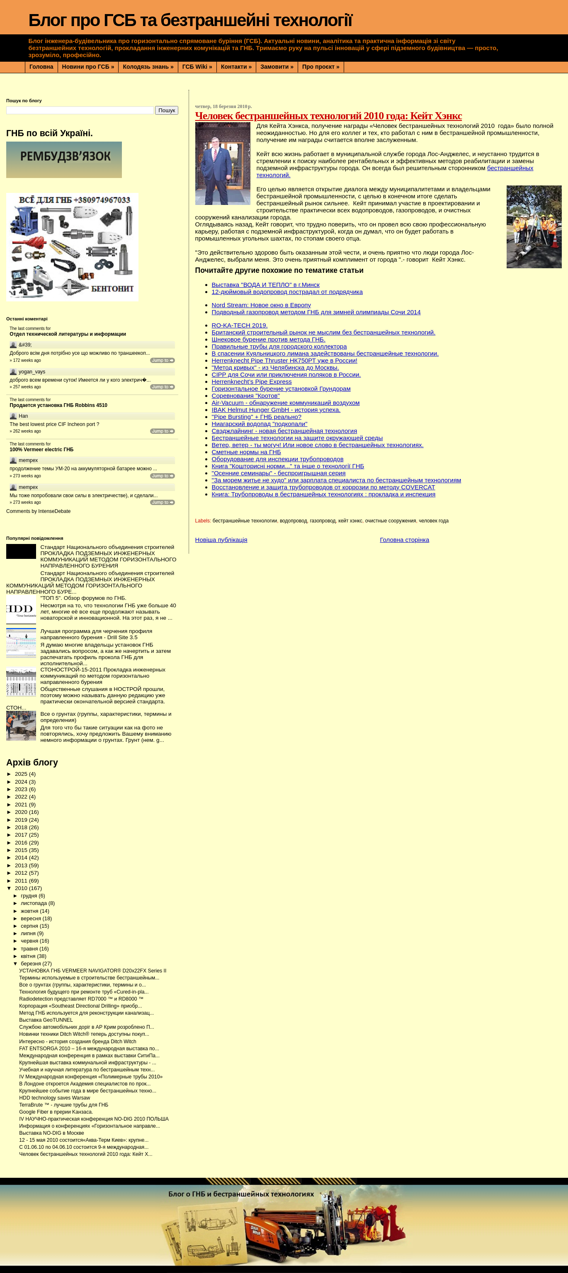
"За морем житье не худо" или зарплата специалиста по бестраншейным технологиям (336, 480)
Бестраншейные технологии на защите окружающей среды (297, 437)
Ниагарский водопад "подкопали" (260, 423)
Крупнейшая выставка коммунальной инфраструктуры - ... (87, 1063)
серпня (30, 926)
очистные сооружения (390, 521)
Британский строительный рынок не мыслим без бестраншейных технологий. (324, 332)
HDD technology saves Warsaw (54, 1098)
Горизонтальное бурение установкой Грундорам (281, 388)
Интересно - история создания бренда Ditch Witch (77, 1041)
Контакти (236, 66)
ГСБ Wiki (197, 66)
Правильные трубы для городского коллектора (279, 346)
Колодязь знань (148, 66)
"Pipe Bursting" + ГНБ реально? (257, 416)
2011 (22, 881)
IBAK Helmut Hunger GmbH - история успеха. (276, 409)
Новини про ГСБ (88, 66)
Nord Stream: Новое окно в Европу (261, 304)
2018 (22, 827)
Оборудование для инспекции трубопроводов (278, 458)
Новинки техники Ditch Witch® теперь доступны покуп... (84, 1034)
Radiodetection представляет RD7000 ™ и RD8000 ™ (81, 999)
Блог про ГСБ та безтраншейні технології (190, 20)
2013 (22, 865)
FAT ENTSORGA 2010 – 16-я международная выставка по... (89, 1049)
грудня (30, 896)
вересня (31, 918)
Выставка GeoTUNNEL (46, 1020)
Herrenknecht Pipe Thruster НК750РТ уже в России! (284, 360)
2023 (22, 789)
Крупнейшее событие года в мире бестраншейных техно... (87, 1091)
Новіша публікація (221, 539)
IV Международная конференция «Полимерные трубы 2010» (91, 1077)
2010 (22, 888)
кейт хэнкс (350, 521)
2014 (22, 857)
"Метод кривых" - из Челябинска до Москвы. (275, 367)
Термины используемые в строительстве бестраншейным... (89, 978)
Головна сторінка (404, 539)
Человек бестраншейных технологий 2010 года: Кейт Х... (85, 1154)
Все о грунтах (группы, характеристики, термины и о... (82, 985)
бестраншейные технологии (245, 521)
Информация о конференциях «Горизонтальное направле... (89, 1126)
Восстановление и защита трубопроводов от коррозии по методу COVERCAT (323, 487)
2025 (22, 774)
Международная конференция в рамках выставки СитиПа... (89, 1056)
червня (30, 941)
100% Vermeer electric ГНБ (41, 449)
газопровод (322, 521)
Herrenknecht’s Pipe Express (252, 381)
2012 (22, 873)
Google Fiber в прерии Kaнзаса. (56, 1112)
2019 (22, 820)
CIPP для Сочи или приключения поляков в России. (286, 374)
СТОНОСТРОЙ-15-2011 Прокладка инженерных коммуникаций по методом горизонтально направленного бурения (102, 676)
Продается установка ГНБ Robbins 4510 (58, 405)
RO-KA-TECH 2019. (240, 325)
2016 (22, 843)
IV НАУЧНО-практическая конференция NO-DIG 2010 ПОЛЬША (94, 1119)
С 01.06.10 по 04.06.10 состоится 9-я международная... (83, 1147)
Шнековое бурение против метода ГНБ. (269, 339)
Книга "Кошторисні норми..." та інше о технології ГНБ (288, 465)
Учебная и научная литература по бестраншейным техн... (87, 1070)
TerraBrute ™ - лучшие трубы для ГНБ (63, 1105)
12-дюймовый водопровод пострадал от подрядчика (287, 291)
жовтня (30, 911)
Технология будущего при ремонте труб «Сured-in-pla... (83, 992)
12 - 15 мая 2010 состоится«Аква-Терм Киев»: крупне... (83, 1140)
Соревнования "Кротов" (246, 395)
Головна (41, 66)
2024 (22, 782)
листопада (34, 903)
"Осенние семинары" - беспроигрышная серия (279, 472)
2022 (22, 797)
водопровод (293, 521)
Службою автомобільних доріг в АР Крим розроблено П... (86, 1027)
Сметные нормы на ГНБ (246, 451)
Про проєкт (321, 66)
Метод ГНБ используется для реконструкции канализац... (86, 1013)
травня (30, 949)
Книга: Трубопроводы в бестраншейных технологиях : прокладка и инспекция (324, 494)
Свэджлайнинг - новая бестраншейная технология (284, 430)
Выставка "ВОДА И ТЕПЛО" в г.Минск (266, 284)
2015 (22, 850)
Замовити (277, 66)
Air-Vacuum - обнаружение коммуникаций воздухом (286, 402)
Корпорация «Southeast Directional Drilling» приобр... (80, 1006)
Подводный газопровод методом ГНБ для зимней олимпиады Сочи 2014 (316, 311)
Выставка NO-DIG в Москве (51, 1133)
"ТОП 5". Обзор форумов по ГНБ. (83, 598)
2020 (22, 812)
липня (29, 933)
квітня (29, 956)
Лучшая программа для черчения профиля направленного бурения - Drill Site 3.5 (96, 634)
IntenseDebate (54, 511)
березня (31, 963)
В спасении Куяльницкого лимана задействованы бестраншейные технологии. (325, 353)
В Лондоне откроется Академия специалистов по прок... (84, 1084)
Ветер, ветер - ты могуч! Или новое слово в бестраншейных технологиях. (318, 444)
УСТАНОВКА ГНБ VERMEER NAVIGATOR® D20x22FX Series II (92, 971)
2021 (22, 804)
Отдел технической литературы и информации (68, 334)
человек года (434, 521)
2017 (22, 835)
